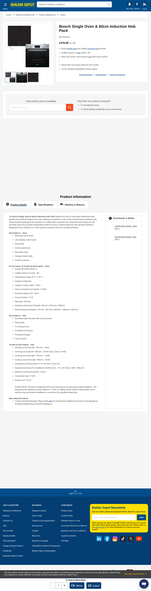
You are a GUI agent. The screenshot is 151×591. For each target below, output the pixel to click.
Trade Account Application (43, 520)
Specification (101, 74)
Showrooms (37, 525)
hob (90, 56)
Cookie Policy (67, 515)
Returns (6, 515)
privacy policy (100, 526)
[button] (11, 46)
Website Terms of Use (70, 520)
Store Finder (8, 530)
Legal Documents (68, 535)
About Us (36, 535)
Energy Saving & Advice (13, 545)
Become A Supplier (40, 540)
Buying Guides (9, 535)
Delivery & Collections (12, 510)
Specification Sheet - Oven (126, 225)
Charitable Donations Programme (46, 545)
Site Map (65, 540)
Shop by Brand (9, 540)
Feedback (7, 550)
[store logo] (22, 5)
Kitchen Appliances (47, 14)
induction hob (93, 48)
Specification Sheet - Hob (125, 236)
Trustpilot (119, 551)
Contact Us (7, 520)
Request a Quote (39, 510)
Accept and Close (134, 574)
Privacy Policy (66, 510)
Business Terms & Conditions (73, 530)
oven (79, 52)
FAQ (4, 525)
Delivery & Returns (117, 74)
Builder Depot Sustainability (43, 550)
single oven (72, 48)
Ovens (62, 14)
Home (9, 14)
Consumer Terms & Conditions (74, 525)
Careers (35, 530)
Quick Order (37, 515)
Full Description (85, 74)
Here (50, 400)
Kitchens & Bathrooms (25, 14)
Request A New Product (13, 555)
